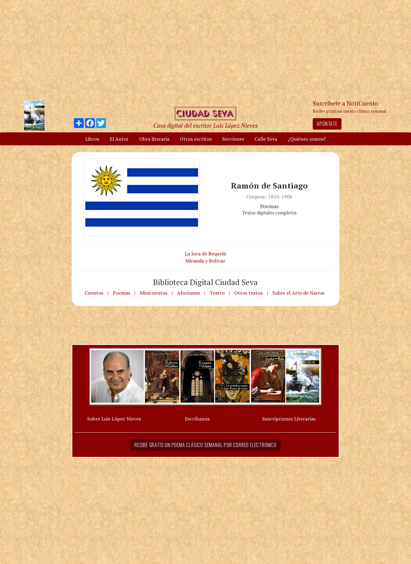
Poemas (121, 292)
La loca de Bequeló (205, 253)
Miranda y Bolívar (205, 260)
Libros (92, 138)
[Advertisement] (205, 49)
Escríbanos (197, 418)
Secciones (233, 138)
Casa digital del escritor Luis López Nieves (205, 125)
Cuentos (94, 292)
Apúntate (327, 123)
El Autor (119, 138)
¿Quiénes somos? (307, 138)
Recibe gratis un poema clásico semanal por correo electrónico (205, 445)
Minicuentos (153, 292)
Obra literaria (154, 138)
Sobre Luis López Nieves (114, 418)
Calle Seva (266, 138)
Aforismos (188, 292)
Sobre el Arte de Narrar (298, 292)
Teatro (217, 292)
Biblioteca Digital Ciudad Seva (205, 282)
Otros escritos (196, 138)
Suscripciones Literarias (289, 418)
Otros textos (248, 292)
